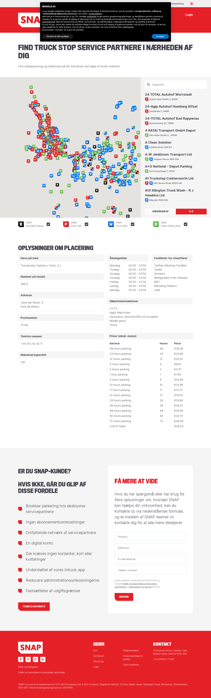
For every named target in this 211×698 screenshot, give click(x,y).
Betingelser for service (141, 587)
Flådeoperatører (131, 650)
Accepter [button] (160, 36)
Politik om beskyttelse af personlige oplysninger (41, 672)
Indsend (124, 597)
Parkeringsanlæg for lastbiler (133, 658)
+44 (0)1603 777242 (163, 659)
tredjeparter (92, 16)
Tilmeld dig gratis (34, 606)
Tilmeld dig (98, 661)
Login (96, 666)
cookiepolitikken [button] (95, 14)
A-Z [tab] (191, 211)
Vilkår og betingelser (28, 667)
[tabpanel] (176, 142)
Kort (95, 650)
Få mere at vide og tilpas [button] (58, 36)
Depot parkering (176, 3)
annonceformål (48, 22)
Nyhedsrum (98, 656)
